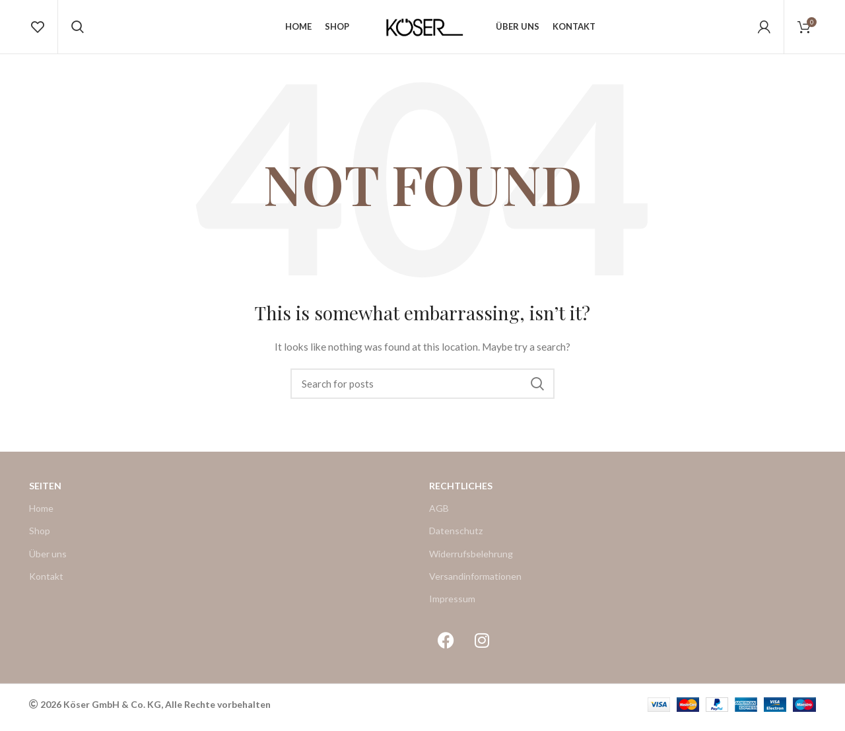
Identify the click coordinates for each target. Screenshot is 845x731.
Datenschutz (456, 536)
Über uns (48, 559)
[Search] (422, 389)
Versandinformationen (475, 582)
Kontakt (46, 582)
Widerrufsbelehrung (471, 559)
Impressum (452, 604)
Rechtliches (460, 491)
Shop (39, 536)
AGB (439, 514)
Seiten (45, 491)
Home (41, 514)
